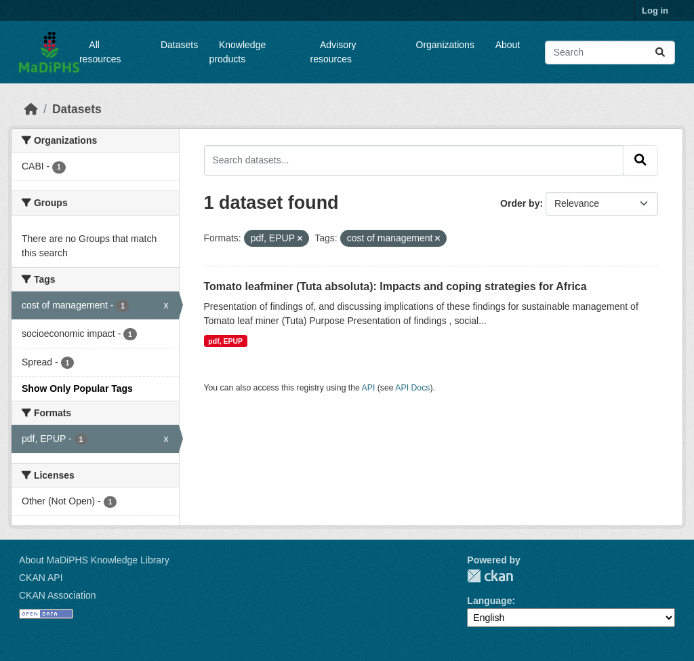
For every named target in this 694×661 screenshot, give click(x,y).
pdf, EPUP (225, 341)
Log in (655, 10)
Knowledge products (237, 51)
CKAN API (41, 577)
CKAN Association (57, 595)
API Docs (412, 388)
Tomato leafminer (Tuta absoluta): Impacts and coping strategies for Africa (395, 286)
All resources (100, 51)
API (368, 388)
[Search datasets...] (610, 52)
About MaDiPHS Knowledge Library (94, 560)
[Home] (31, 109)
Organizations (445, 44)
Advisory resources (333, 51)
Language (489, 600)
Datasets (179, 44)
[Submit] (660, 52)
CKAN (490, 576)
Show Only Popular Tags (77, 388)
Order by (519, 203)
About (507, 44)
